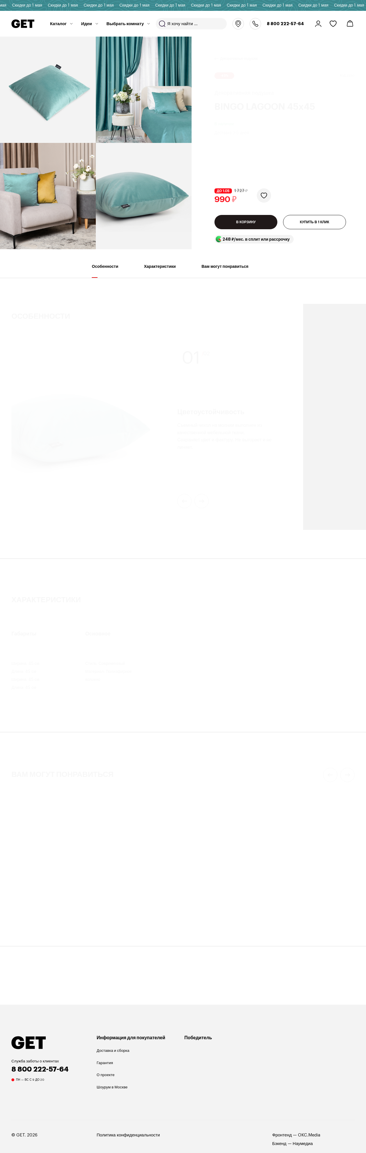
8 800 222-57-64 (285, 24)
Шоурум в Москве (112, 1087)
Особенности (105, 271)
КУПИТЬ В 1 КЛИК (314, 222)
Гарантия (105, 1063)
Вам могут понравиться (225, 271)
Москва (238, 23)
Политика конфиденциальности (128, 1135)
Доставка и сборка (113, 1050)
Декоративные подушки (239, 51)
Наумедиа (303, 1144)
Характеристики (160, 271)
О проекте (106, 1075)
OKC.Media (309, 1135)
